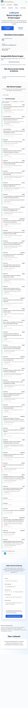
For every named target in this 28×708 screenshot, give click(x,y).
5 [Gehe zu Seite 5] (12, 553)
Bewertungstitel (8, 594)
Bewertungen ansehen (8, 28)
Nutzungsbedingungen (12, 612)
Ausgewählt (10, 7)
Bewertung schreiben (20, 28)
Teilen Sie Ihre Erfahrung (14, 61)
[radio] (5, 592)
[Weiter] (14, 553)
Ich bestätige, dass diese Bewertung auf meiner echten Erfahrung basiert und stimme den (14, 611)
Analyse (16, 7)
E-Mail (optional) (8, 584)
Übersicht (4, 7)
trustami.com (7, 101)
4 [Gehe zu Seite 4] (10, 553)
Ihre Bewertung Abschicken (14, 616)
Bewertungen (23, 7)
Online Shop (9, 4)
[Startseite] (8, 2)
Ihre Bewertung (8, 589)
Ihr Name (6, 578)
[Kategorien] (26, 2)
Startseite (3, 4)
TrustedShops (14, 101)
